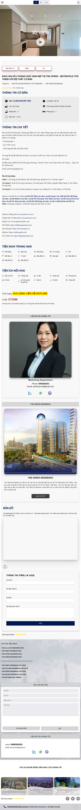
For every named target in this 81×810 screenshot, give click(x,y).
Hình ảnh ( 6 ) (10, 68)
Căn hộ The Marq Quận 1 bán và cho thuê (44, 791)
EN (41, 2)
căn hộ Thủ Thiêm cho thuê (34, 196)
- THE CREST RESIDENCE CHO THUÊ (13, 665)
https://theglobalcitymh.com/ (23, 236)
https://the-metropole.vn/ (21, 229)
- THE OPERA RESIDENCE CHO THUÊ (13, 671)
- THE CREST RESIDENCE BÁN (11, 651)
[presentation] (19, 721)
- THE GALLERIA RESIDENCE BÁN (12, 648)
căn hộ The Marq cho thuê (15, 201)
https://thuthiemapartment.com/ (21, 225)
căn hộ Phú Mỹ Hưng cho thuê (37, 201)
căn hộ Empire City (52, 196)
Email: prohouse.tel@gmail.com (40, 386)
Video (27, 68)
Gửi (40, 623)
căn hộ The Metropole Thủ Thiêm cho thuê (44, 199)
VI (36, 2)
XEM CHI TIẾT (40, 496)
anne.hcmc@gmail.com (15, 169)
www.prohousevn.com (28, 218)
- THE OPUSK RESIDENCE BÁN (11, 654)
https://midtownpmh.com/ (18, 232)
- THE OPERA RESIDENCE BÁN (11, 657)
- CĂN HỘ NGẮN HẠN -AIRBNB (11, 677)
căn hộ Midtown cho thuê (18, 199)
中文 (46, 2)
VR (44, 68)
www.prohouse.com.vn (26, 214)
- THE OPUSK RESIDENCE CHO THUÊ (13, 674)
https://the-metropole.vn (38, 807)
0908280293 (16, 744)
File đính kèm (21, 728)
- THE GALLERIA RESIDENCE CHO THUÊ (14, 668)
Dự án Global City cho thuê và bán (17, 792)
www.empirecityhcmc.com (20, 221)
